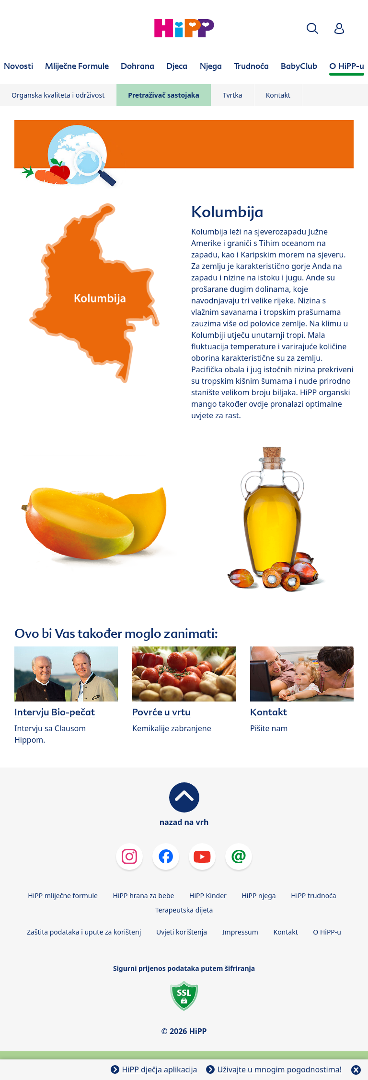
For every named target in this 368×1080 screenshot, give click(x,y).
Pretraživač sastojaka (163, 95)
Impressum (240, 931)
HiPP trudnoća (313, 895)
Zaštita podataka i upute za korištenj (84, 931)
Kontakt (278, 95)
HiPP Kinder (208, 895)
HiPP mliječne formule (63, 895)
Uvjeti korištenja (181, 931)
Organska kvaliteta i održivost (58, 95)
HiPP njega (259, 895)
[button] (312, 28)
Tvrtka (232, 95)
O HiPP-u (327, 931)
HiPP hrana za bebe (143, 895)
